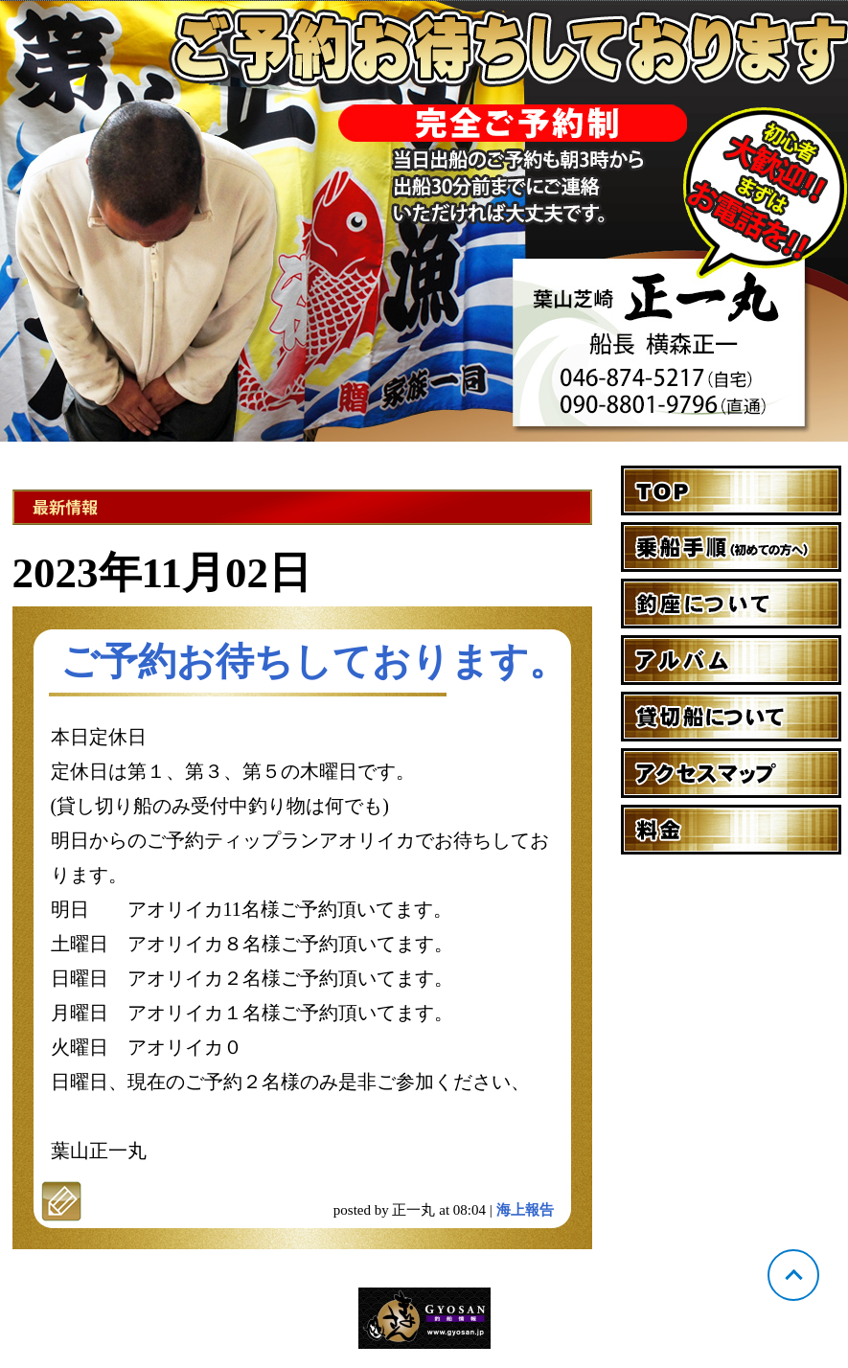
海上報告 (525, 1210)
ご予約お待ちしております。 (313, 661)
